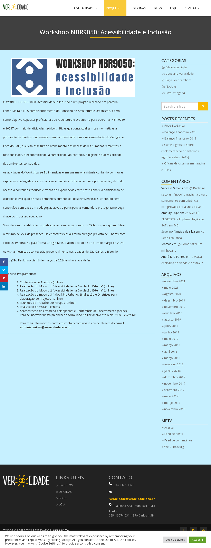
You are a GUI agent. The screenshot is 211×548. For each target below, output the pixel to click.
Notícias (171, 86)
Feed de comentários (178, 440)
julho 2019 (171, 326)
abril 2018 (170, 351)
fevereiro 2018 (173, 364)
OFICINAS (139, 8)
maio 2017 (171, 396)
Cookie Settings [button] (175, 539)
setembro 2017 (174, 390)
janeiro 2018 (172, 370)
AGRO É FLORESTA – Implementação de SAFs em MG (182, 219)
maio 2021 (171, 287)
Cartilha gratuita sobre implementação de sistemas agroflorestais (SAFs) (180, 151)
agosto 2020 (172, 294)
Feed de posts (173, 434)
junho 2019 (171, 332)
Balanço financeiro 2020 (180, 132)
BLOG (158, 8)
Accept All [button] (197, 539)
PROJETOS (115, 8)
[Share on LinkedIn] (4, 286)
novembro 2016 (174, 409)
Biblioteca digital (176, 67)
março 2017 (172, 403)
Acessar (169, 427)
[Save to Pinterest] (4, 278)
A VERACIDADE (86, 8)
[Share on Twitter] (4, 270)
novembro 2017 (174, 383)
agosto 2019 (172, 319)
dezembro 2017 (174, 377)
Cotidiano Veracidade (180, 73)
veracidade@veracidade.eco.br (132, 499)
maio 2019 (171, 339)
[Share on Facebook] (4, 262)
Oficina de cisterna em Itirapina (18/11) (183, 166)
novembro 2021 (174, 281)
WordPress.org (174, 447)
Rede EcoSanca (174, 125)
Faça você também (178, 80)
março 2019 (172, 345)
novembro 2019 (174, 307)
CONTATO (192, 8)
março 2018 (172, 358)
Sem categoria (175, 93)
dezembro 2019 (174, 300)
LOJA (173, 8)
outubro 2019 (173, 313)
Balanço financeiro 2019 (180, 138)
